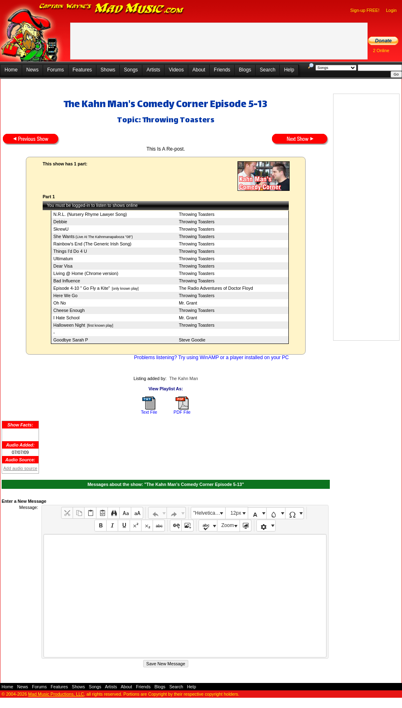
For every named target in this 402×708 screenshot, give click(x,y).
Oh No (59, 302)
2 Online (381, 50)
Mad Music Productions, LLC (56, 694)
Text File (149, 412)
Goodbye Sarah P (70, 339)
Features (82, 70)
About (198, 70)
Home (11, 70)
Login (391, 10)
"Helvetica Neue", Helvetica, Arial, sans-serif (209, 513)
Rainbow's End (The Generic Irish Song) (92, 243)
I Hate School (66, 317)
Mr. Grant (188, 302)
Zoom (228, 525)
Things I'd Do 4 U (70, 251)
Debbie (60, 221)
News (32, 70)
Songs (131, 70)
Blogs (245, 70)
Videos (176, 70)
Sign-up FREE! (364, 10)
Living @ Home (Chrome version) (85, 273)
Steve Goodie (192, 339)
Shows (107, 70)
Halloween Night (69, 325)
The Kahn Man (183, 378)
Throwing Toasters (197, 214)
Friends (222, 70)
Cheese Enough (69, 310)
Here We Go (65, 295)
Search (267, 70)
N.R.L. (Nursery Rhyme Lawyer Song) (90, 214)
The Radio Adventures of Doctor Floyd (216, 288)
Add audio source (20, 468)
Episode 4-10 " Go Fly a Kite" (81, 288)
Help (289, 70)
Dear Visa (63, 265)
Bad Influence (66, 280)
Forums (55, 70)
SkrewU (61, 229)
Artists (153, 70)
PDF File (182, 412)
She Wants (64, 236)
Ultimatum (63, 258)
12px (236, 513)
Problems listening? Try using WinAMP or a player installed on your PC (211, 357)
